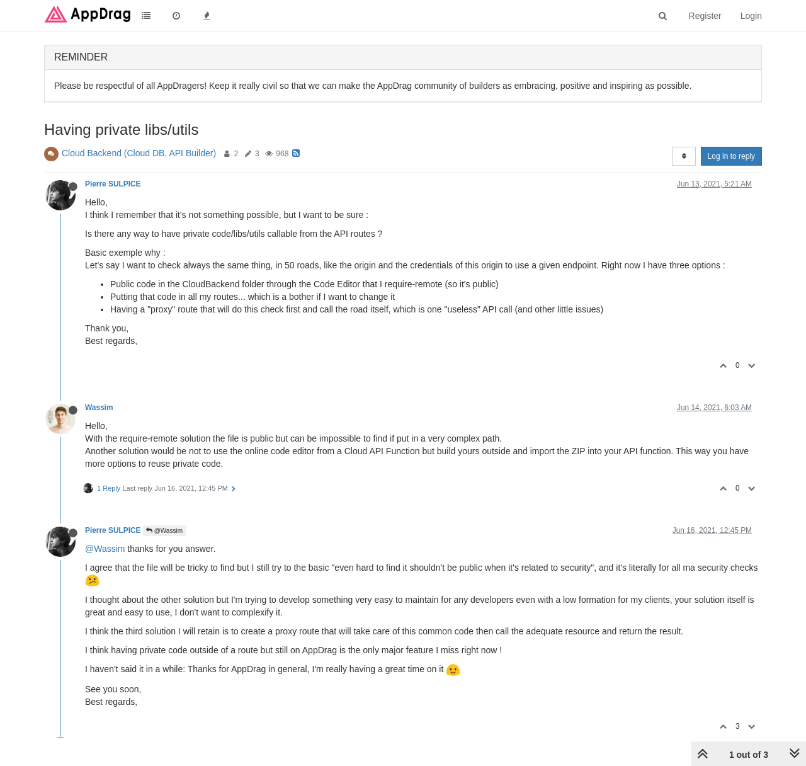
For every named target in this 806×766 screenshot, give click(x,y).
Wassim (99, 407)
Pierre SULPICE (113, 184)
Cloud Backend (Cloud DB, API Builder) (139, 153)
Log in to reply (731, 156)
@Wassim (164, 530)
